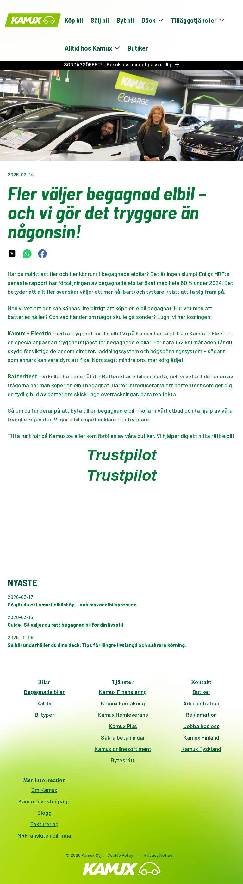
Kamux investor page (44, 801)
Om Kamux (44, 789)
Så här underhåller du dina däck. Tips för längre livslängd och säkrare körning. (97, 645)
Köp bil (74, 20)
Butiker (138, 48)
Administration (201, 703)
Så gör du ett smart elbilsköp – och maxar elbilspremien (72, 604)
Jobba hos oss (201, 725)
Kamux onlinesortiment (123, 748)
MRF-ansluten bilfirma (44, 835)
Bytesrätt (123, 760)
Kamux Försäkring (123, 703)
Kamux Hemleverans (123, 714)
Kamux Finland (201, 737)
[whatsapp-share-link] (27, 253)
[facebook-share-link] (42, 253)
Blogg (44, 812)
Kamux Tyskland (201, 748)
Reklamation (201, 714)
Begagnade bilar (44, 691)
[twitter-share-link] (12, 253)
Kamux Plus (123, 725)
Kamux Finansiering (123, 691)
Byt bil (125, 20)
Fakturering (44, 823)
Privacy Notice (158, 855)
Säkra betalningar (123, 737)
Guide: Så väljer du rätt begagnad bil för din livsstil (65, 625)
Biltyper (44, 714)
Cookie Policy (120, 855)
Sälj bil (99, 20)
